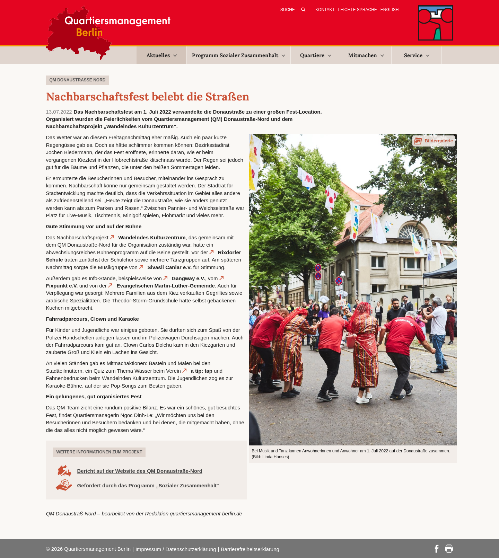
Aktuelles (162, 55)
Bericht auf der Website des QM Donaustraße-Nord (139, 471)
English (389, 9)
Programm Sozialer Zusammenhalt (238, 55)
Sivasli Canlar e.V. (169, 267)
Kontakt (325, 9)
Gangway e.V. (188, 278)
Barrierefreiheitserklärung (250, 549)
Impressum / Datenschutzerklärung (175, 549)
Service (416, 55)
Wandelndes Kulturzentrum (151, 237)
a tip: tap (202, 371)
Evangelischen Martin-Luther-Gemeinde (166, 286)
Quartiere (315, 55)
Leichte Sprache (357, 9)
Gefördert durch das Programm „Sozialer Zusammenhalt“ (148, 485)
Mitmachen (366, 55)
